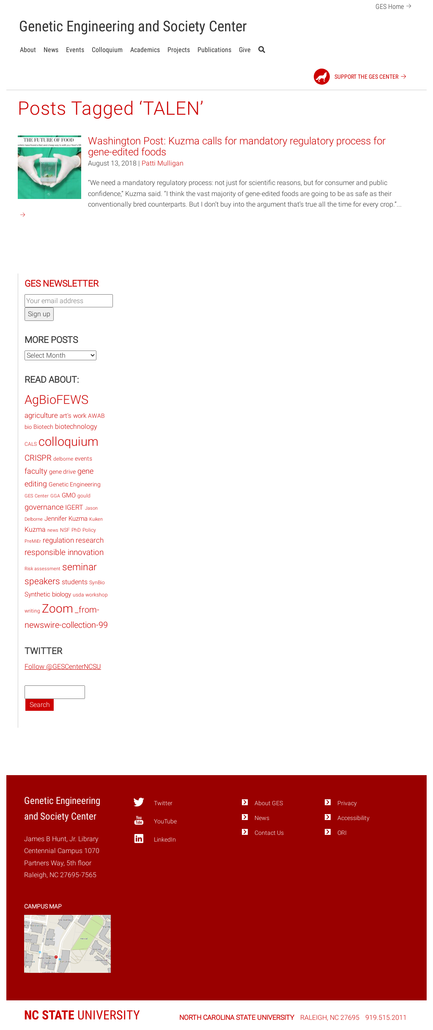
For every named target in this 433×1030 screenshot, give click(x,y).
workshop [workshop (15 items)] (96, 595)
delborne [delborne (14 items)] (63, 459)
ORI (342, 833)
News (51, 50)
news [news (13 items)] (52, 530)
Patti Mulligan (163, 163)
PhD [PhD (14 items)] (76, 530)
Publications (214, 50)
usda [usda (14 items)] (78, 595)
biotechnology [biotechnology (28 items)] (76, 426)
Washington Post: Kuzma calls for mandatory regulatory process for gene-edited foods (237, 146)
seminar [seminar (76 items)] (79, 566)
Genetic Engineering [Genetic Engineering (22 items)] (75, 484)
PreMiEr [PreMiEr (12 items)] (33, 541)
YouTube (155, 820)
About (28, 50)
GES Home (394, 6)
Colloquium (107, 50)
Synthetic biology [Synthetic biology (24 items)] (48, 594)
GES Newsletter (62, 284)
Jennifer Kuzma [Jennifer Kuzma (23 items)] (66, 518)
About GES (269, 803)
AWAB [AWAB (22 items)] (96, 416)
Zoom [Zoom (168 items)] (57, 609)
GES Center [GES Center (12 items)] (37, 496)
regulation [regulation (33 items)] (58, 540)
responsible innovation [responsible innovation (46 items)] (64, 552)
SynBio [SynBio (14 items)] (97, 582)
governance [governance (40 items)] (44, 507)
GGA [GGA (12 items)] (55, 496)
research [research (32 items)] (90, 540)
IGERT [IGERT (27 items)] (74, 507)
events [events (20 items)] (83, 458)
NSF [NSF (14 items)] (65, 530)
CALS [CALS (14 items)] (31, 444)
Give (245, 50)
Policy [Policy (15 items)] (89, 530)
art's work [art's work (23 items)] (73, 416)
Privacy (347, 803)
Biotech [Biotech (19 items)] (43, 426)
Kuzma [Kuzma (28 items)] (35, 529)
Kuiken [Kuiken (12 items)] (96, 519)
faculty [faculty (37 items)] (36, 471)
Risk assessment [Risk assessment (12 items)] (42, 569)
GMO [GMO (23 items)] (69, 495)
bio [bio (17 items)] (28, 427)
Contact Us (269, 833)
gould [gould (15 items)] (83, 496)
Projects (178, 50)
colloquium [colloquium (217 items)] (68, 441)
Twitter (153, 802)
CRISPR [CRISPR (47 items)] (38, 458)
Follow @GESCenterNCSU (63, 667)
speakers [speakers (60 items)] (42, 581)
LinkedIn (154, 839)
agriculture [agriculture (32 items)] (41, 415)
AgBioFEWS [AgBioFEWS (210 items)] (56, 399)
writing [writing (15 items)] (32, 611)
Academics (145, 50)
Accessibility (353, 818)
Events (75, 50)
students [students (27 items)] (75, 582)
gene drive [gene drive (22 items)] (62, 471)
